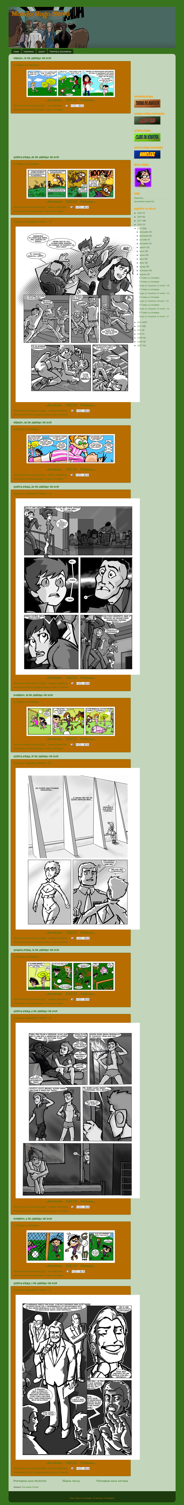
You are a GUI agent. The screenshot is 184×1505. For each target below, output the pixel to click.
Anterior (55, 100)
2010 (139, 334)
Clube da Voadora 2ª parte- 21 (32, 1290)
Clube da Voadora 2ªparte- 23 (32, 763)
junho (143, 255)
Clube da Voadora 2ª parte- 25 (33, 221)
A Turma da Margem (26, 65)
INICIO (71, 100)
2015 (139, 228)
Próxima (87, 100)
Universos (29, 51)
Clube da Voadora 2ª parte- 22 (33, 1018)
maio (142, 259)
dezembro (144, 232)
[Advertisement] (70, 134)
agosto (143, 247)
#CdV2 (29, 414)
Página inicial (71, 1481)
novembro (144, 235)
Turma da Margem (54, 109)
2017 (139, 220)
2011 (139, 330)
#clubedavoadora (42, 414)
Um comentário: (55, 105)
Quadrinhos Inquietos (144, 201)
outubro (144, 239)
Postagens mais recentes (29, 1481)
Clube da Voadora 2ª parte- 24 (33, 493)
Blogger (110, 1498)
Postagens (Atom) (30, 1487)
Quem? (42, 51)
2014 (139, 322)
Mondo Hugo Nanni (40, 14)
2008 (140, 341)
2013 (139, 326)
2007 (140, 345)
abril (142, 262)
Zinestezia (138, 198)
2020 (140, 213)
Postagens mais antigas (112, 1481)
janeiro (143, 274)
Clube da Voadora (59, 414)
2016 (139, 224)
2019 (139, 217)
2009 (140, 337)
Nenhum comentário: (57, 207)
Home (16, 51)
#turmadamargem (35, 109)
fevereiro (144, 270)
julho (142, 251)
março (143, 266)
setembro (144, 243)
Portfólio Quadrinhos (60, 51)
